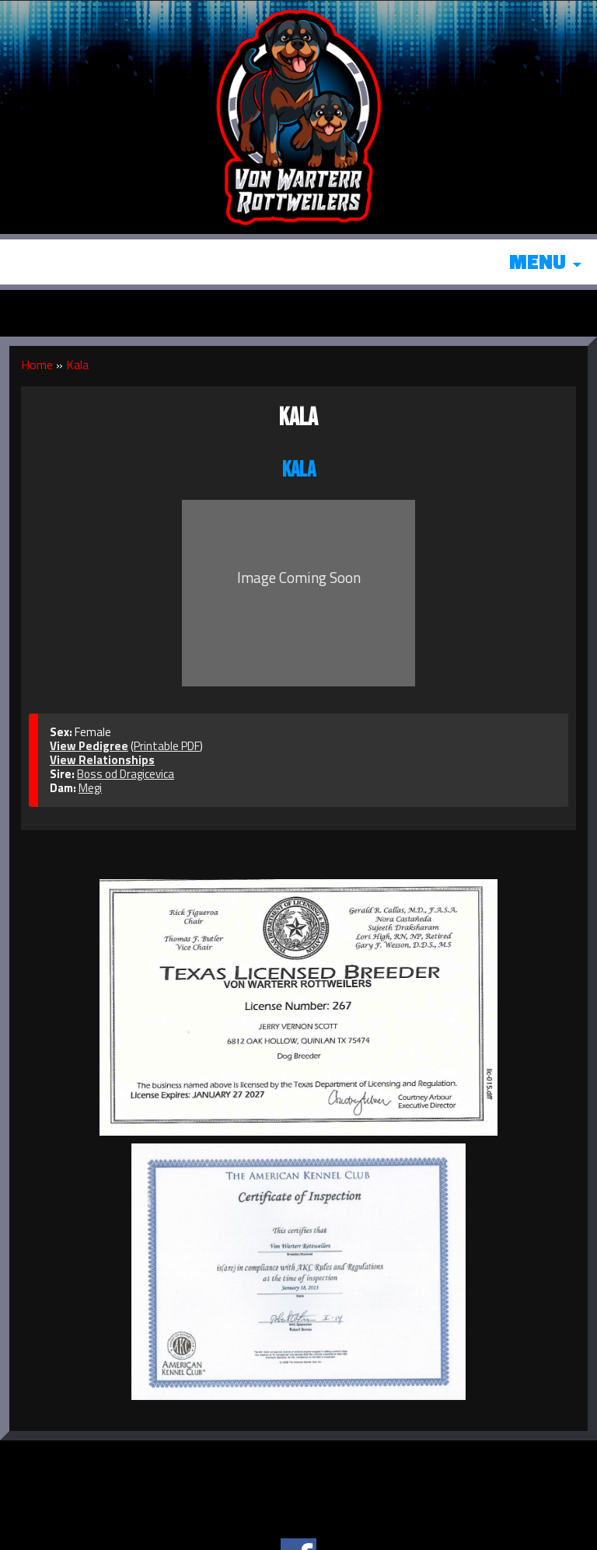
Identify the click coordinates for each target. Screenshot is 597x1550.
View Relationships (102, 760)
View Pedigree (89, 746)
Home (37, 364)
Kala (77, 364)
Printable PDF (167, 746)
